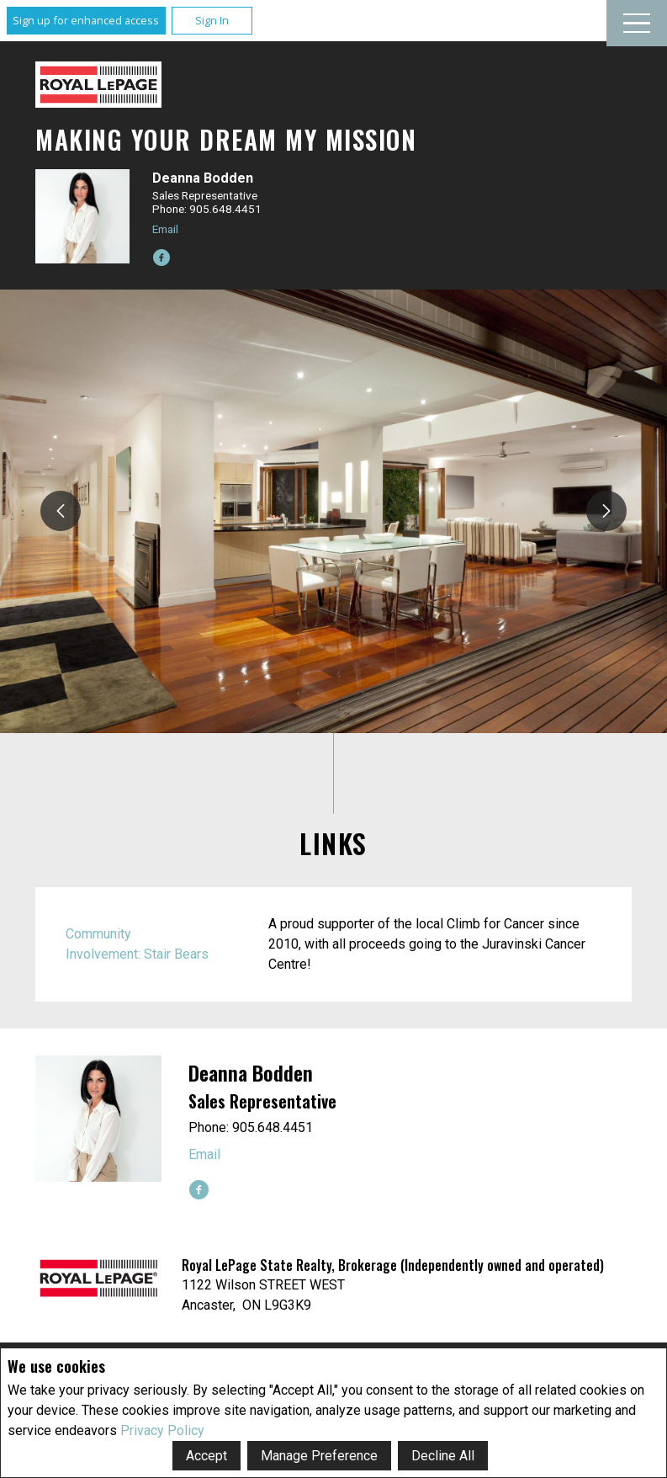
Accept (206, 1456)
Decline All (442, 1456)
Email (165, 229)
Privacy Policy (162, 1430)
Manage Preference (319, 1456)
